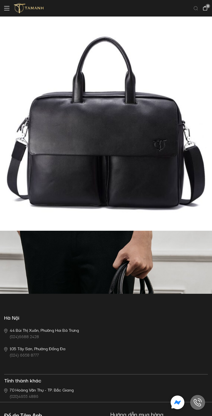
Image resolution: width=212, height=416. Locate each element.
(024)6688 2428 (41, 333)
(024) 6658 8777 (34, 351)
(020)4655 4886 (39, 392)
